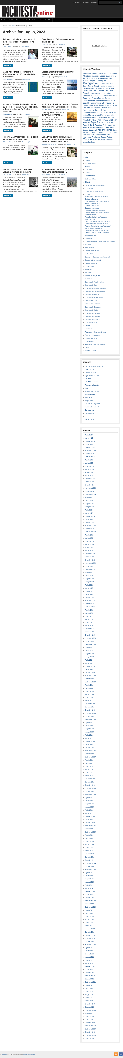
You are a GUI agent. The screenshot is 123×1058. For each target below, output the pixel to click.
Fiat (89, 98)
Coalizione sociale (106, 86)
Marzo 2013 (89, 926)
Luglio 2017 (89, 763)
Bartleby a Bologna (91, 199)
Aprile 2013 (89, 923)
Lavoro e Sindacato (91, 263)
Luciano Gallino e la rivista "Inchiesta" (97, 212)
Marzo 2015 (89, 851)
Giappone (105, 100)
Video (17, 20)
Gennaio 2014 (89, 894)
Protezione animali (97, 127)
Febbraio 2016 (90, 816)
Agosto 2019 (89, 685)
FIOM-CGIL (89, 379)
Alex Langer (88, 76)
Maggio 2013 (89, 919)
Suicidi (114, 132)
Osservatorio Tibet (45, 20)
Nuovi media (89, 279)
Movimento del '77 (106, 117)
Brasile (98, 83)
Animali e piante (90, 163)
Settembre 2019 (90, 682)
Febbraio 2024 (90, 516)
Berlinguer (101, 81)
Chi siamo (77, 2)
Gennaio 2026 (89, 444)
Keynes (97, 108)
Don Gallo (109, 91)
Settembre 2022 (90, 569)
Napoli (101, 120)
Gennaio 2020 (89, 669)
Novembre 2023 (90, 525)
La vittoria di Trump (100, 110)
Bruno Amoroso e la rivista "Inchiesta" (97, 201)
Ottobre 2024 (89, 491)
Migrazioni (88, 269)
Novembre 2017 (90, 751)
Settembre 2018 (90, 719)
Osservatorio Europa (92, 294)
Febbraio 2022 (90, 591)
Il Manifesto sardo (91, 394)
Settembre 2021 (90, 607)
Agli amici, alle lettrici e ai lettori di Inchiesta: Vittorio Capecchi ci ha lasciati (19, 41)
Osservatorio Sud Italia (92, 316)
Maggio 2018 (89, 732)
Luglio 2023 (89, 538)
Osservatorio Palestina (92, 304)
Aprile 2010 (89, 1019)
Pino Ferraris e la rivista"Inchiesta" (96, 224)
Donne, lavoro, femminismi (94, 191)
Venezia (86, 142)
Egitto (108, 93)
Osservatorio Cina (91, 285)
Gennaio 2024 (89, 519)
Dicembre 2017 (90, 747)
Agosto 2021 (89, 610)
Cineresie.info (89, 369)
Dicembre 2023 (90, 522)
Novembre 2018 (90, 713)
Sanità (85, 130)
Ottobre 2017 (89, 754)
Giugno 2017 (89, 766)
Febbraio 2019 (90, 704)
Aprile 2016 (89, 810)
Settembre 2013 (90, 907)
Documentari (89, 188)
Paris (91, 124)
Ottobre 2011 (89, 979)
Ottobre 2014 (89, 866)
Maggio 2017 (89, 769)
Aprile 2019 (89, 697)
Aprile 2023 (89, 547)
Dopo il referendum (91, 93)
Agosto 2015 (89, 835)
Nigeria (107, 120)
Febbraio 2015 (90, 854)
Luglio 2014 (89, 876)
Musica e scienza (90, 215)
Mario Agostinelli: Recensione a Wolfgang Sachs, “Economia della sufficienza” (19, 74)
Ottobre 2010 (89, 1007)
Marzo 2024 (89, 513)
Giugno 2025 (89, 466)
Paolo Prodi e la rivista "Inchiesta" (96, 217)
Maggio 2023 (89, 544)
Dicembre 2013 (90, 898)
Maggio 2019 (89, 694)
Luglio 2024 (89, 500)
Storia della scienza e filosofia (95, 344)
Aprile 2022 (89, 585)
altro (86, 157)
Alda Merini (112, 73)
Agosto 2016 (89, 798)
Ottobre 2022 (89, 566)
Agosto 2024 (89, 497)
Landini (96, 113)
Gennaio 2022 (89, 594)
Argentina (111, 76)
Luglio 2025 (89, 463)
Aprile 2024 (89, 510)
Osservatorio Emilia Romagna (95, 291)
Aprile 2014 (89, 885)
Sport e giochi (89, 341)
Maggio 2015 (89, 844)
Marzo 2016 (89, 813)
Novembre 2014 (90, 863)
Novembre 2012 (90, 938)
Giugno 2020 (89, 654)
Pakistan (86, 122)
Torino (109, 137)
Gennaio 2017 (89, 782)
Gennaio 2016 (89, 819)
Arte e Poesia (89, 169)
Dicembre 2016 (90, 785)
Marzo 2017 (89, 776)
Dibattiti (10, 20)
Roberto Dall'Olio (7, 142)
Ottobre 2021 (89, 604)
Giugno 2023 (89, 541)
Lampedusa (88, 113)
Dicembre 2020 (90, 635)
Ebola (103, 93)
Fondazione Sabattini (92, 385)
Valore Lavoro (89, 419)
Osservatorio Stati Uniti (92, 313)
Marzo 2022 (89, 588)
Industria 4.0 (112, 105)
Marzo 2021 (89, 626)
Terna (109, 135)
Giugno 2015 (89, 841)
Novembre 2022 (90, 563)
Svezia (86, 135)
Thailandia (96, 137)
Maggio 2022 (89, 582)
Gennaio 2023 (89, 557)
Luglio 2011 (89, 988)
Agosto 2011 (89, 985)
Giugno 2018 (89, 729)
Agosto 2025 (89, 460)
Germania (96, 100)
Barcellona (104, 78)
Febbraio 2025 (90, 479)
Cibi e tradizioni (90, 176)
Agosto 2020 (89, 647)
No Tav (113, 120)
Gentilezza (87, 100)
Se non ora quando (103, 130)
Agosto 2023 (89, 535)
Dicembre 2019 (90, 672)
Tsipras (87, 139)
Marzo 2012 (89, 963)
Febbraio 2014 (90, 891)
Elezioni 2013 (88, 96)
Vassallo (109, 140)
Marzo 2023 (89, 551)
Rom (113, 127)
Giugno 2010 (89, 1016)
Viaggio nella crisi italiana (93, 228)
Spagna (95, 132)
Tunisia (96, 140)
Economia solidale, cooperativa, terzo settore (100, 241)
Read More (7, 65)
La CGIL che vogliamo (92, 404)
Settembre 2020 (90, 644)
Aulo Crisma (94, 78)
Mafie (97, 115)
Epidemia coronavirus (92, 208)
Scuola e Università (91, 338)
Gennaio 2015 (89, 857)
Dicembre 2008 (90, 1032)
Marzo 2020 (89, 663)
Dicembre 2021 (90, 597)
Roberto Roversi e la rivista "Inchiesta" (97, 226)
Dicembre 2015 (90, 823)
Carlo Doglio (88, 86)
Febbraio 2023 (90, 554)
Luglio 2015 (89, 838)
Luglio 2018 (89, 726)
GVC (86, 388)
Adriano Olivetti (100, 73)
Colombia (100, 88)
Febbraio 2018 (90, 741)
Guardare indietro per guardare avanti (97, 257)
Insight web (89, 401)
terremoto (87, 137)
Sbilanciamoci (89, 410)
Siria (114, 130)
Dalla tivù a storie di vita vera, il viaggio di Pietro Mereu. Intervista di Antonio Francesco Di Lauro (59, 139)
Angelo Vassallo (100, 76)
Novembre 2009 (90, 1026)
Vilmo (92, 142)
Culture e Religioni (91, 179)
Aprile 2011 (89, 998)
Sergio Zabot (45, 77)
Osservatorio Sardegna (92, 307)
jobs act (90, 108)
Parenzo (111, 122)
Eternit (115, 96)
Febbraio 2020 (90, 666)
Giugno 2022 (89, 579)
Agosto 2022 (89, 572)
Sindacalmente (90, 413)
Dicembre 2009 (90, 1023)
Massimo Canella (7, 114)
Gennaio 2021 (89, 632)
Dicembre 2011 (90, 973)
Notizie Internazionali (92, 407)
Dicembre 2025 (90, 447)
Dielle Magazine (90, 372)
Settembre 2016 (90, 794)
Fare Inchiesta (33, 20)
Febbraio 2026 (90, 441)
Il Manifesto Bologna (92, 391)
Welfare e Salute (90, 351)
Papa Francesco (99, 122)
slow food (87, 132)
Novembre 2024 (90, 488)
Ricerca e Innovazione (92, 335)
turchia (102, 140)
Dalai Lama (93, 91)
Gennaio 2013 (89, 932)
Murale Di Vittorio (90, 120)
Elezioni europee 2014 (92, 203)
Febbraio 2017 (90, 779)
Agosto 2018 (89, 722)
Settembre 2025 (90, 457)
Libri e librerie (89, 266)
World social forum (91, 235)
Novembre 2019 (90, 676)
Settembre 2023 (90, 532)
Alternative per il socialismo (94, 366)
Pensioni (98, 125)
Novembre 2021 (90, 601)
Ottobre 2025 (89, 454)
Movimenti (88, 273)
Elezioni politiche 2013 (92, 206)
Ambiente (88, 160)
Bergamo (92, 81)
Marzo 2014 (89, 888)
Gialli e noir (88, 254)
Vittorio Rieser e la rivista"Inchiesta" (97, 233)
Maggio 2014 (89, 882)
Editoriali (24, 20)
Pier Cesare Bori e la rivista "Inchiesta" (98, 221)
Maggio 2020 (89, 657)
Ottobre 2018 (89, 716)
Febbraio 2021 (90, 629)
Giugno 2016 (89, 804)
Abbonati (86, 2)
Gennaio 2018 (89, 744)
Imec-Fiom (88, 397)
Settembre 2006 (90, 1035)
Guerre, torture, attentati (93, 260)
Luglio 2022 (89, 576)
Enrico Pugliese (7, 174)
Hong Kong (93, 105)
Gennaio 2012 (89, 969)
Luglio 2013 (89, 913)
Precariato (88, 329)
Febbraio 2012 (90, 966)
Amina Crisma (7, 46)
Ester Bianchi (45, 44)
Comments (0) (25, 46)
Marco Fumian (46, 174)
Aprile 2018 (89, 735)
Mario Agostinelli (7, 79)
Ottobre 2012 (89, 941)
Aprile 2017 (89, 772)
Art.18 (85, 78)
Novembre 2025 (90, 450)
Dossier (3, 20)
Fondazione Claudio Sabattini (95, 210)
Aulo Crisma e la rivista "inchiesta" (96, 197)
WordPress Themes (29, 1054)
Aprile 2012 (89, 960)
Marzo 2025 (89, 475)
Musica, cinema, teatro (92, 276)
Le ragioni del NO (108, 112)
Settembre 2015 (90, 832)
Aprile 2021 (89, 622)
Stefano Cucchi (104, 132)
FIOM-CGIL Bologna (92, 382)
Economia (88, 238)
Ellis (110, 96)
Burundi (105, 84)
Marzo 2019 (89, 701)
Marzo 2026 (89, 438)
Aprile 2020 (89, 660)
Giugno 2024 (89, 504)
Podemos (111, 125)
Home (13, 26)
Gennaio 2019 (89, 707)
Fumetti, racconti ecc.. (92, 251)
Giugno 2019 (89, 691)
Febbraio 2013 (90, 929)
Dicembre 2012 (90, 935)
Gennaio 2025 (89, 482)
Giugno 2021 (89, 616)
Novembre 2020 (90, 638)
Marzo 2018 (89, 738)
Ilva (100, 105)
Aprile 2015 (89, 848)
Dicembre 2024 (90, 485)
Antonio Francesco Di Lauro (49, 144)
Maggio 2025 (89, 469)
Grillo (104, 103)
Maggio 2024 (89, 507)
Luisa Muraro (88, 115)
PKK (104, 125)
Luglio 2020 (89, 651)
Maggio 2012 (89, 957)
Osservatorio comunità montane (95, 288)
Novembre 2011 (90, 976)
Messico (94, 117)
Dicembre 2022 (90, 560)
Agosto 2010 (89, 1013)
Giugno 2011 (89, 991)
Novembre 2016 (90, 788)
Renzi (108, 127)
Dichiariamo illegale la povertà (95, 185)
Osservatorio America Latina (94, 282)
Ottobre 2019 (89, 679)
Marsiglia (87, 117)
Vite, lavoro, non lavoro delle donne (96, 230)
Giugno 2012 (89, 954)
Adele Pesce (88, 73)
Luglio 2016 (89, 801)
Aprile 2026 (89, 435)
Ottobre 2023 (89, 529)
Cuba (111, 88)
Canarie (111, 84)
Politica (86, 127)
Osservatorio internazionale (94, 298)
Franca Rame (104, 98)
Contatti (94, 2)
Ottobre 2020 (89, 641)
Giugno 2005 (89, 1038)
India (104, 105)
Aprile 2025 (89, 472)
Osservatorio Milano (91, 301)
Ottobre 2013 (89, 904)
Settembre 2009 (90, 1029)
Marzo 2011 (89, 1001)
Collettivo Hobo (89, 88)
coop (107, 88)
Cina (96, 86)
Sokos (87, 416)
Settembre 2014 (90, 869)
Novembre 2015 (90, 826)
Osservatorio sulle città (92, 319)
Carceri (87, 173)
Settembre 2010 (90, 1010)
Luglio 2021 (89, 613)
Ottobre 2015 (89, 829)
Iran (84, 108)
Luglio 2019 (89, 688)
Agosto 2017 (89, 760)
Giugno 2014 (89, 879)
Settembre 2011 (90, 982)
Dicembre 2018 (90, 710)
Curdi (85, 91)
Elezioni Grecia (101, 96)
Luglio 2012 (89, 951)
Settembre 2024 (90, 494)
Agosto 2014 (89, 873)
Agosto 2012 (89, 948)
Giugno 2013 (89, 916)
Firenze (95, 98)
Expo (85, 98)
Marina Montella (107, 115)
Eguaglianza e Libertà (92, 376)
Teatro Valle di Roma (97, 135)
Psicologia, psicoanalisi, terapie (95, 332)
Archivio (87, 166)
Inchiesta (4, 1054)
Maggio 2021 (89, 619)
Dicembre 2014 (90, 860)
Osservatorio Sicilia (91, 310)
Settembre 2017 (90, 757)
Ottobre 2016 (89, 791)
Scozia (91, 130)
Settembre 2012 (90, 944)
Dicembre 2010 (90, 1004)
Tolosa (103, 137)
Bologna (88, 83)
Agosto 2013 (89, 910)
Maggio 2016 (89, 807)
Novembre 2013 (90, 901)
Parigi (85, 125)
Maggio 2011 (89, 994)
